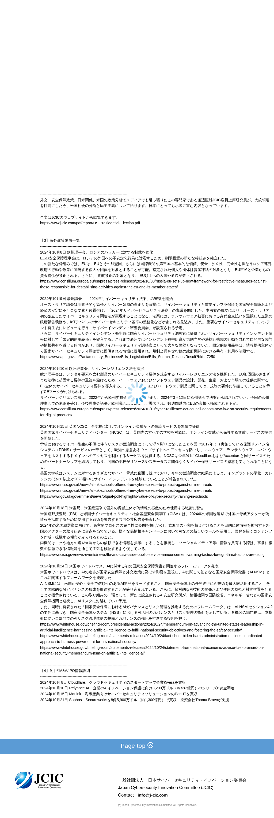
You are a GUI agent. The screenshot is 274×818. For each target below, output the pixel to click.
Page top (137, 745)
